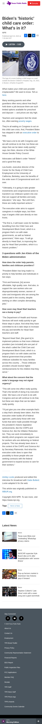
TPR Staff (7, 687)
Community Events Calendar (14, 707)
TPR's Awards (9, 702)
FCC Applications (10, 672)
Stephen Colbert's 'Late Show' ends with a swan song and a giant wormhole (28, 593)
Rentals (7, 682)
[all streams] (39, 721)
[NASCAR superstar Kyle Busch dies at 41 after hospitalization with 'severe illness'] (9, 554)
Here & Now (15, 506)
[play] (3, 721)
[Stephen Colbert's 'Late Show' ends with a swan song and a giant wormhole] (9, 591)
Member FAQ (9, 677)
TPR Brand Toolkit (10, 643)
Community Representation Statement (17, 653)
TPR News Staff (10, 692)
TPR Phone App (10, 697)
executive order (30, 132)
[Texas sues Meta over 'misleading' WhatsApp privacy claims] (9, 537)
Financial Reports (10, 658)
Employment (8, 638)
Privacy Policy (9, 648)
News (20, 533)
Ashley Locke (8, 477)
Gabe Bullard (33, 480)
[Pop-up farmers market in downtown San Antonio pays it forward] (9, 574)
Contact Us (8, 633)
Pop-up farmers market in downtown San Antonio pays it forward (28, 575)
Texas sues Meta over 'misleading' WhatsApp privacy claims (27, 538)
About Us (7, 628)
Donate (35, 3)
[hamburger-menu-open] (3, 3)
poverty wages (24, 121)
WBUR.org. (7, 492)
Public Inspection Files (12, 667)
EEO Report (8, 662)
